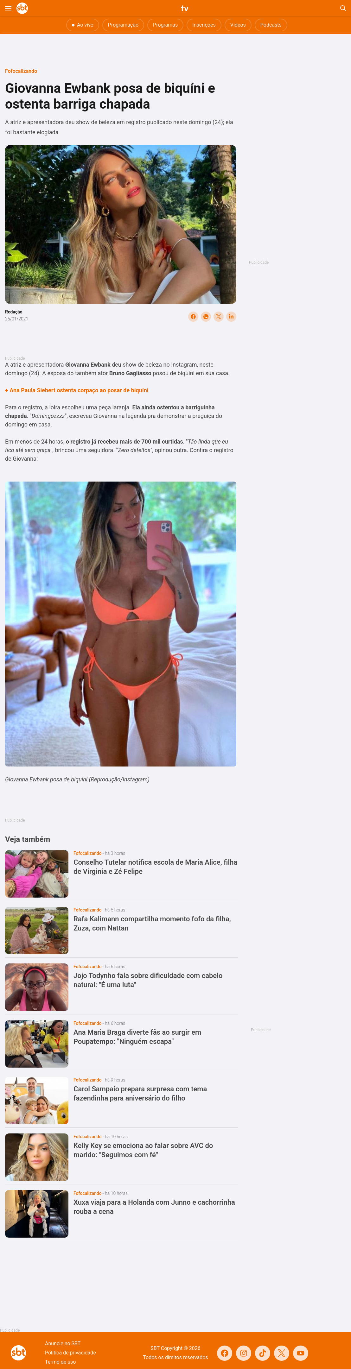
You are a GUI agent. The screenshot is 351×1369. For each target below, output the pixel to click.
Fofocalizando (21, 71)
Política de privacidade (70, 1353)
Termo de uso (60, 1362)
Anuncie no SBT (62, 1344)
